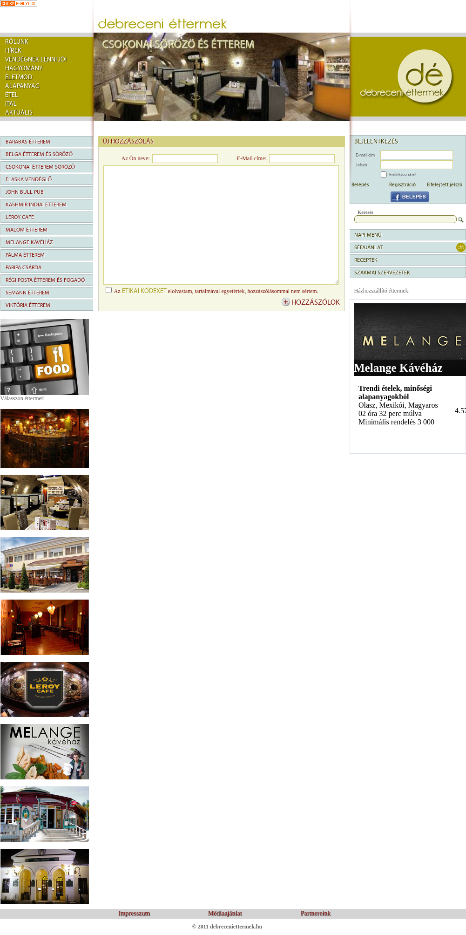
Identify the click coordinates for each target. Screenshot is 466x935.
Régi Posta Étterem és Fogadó (45, 280)
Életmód (18, 77)
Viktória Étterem (28, 305)
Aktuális (19, 112)
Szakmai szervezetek (382, 272)
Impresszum (134, 913)
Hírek (13, 51)
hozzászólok (315, 302)
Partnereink (316, 913)
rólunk (16, 42)
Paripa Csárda (23, 267)
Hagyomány (24, 68)
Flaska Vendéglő (29, 179)
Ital (11, 104)
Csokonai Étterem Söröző (40, 167)
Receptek (366, 260)
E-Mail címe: (252, 158)
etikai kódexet (144, 291)
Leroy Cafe (20, 217)
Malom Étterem (26, 229)
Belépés (360, 184)
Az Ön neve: (136, 158)
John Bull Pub (25, 192)
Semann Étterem (27, 292)
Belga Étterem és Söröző (39, 154)
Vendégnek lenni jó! (36, 59)
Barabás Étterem (28, 141)
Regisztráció (402, 184)
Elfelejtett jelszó (444, 184)
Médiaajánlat (225, 913)
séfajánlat (368, 247)
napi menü (368, 235)
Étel (11, 95)
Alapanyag (22, 86)
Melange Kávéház (29, 242)
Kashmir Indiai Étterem (36, 204)
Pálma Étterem (25, 255)
